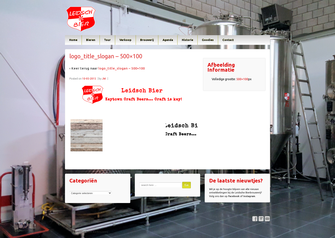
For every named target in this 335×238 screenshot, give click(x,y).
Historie (187, 39)
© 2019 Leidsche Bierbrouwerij (90, 231)
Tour (107, 39)
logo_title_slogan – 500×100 (121, 68)
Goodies (208, 39)
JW (104, 78)
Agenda (168, 39)
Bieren (90, 39)
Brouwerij (147, 39)
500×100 (242, 79)
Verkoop (125, 39)
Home (73, 39)
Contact (228, 39)
